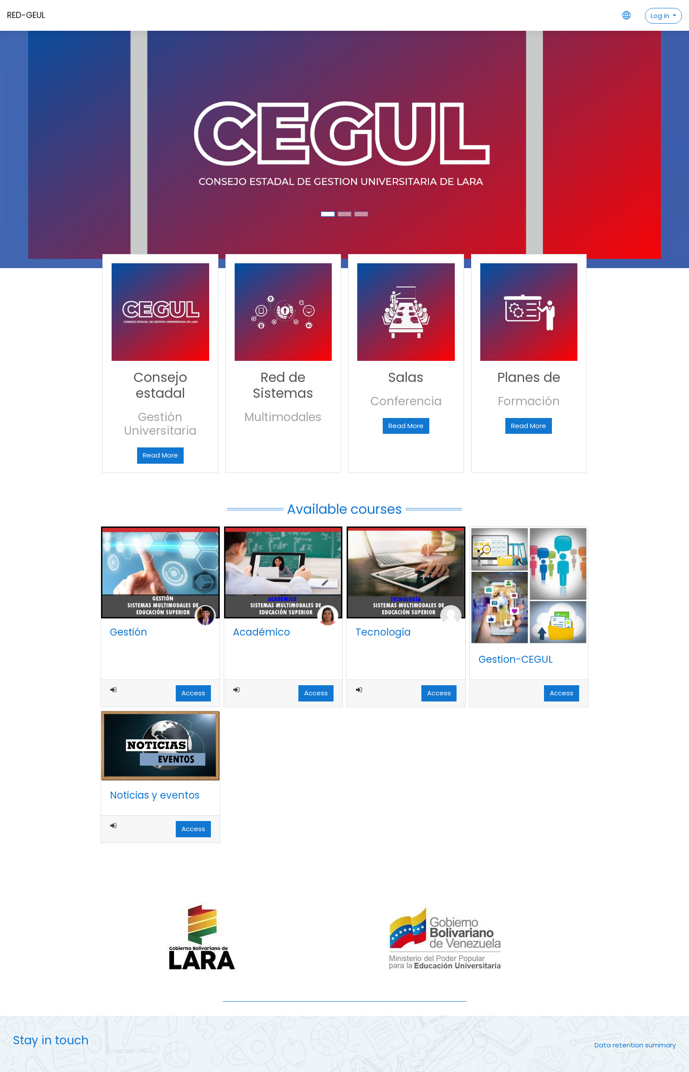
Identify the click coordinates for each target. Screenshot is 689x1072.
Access (193, 693)
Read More (160, 455)
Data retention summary (635, 1045)
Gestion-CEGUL (516, 659)
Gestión (128, 632)
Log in (661, 15)
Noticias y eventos (154, 795)
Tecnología (383, 632)
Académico (261, 632)
